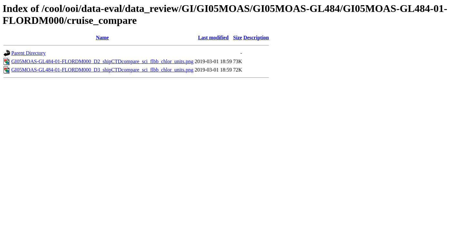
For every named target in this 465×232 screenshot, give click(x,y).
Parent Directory (28, 53)
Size (237, 37)
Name (102, 37)
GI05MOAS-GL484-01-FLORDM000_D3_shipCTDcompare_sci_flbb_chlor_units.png (102, 69)
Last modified (213, 37)
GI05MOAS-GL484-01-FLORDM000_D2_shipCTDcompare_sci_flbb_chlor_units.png (102, 61)
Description (256, 37)
